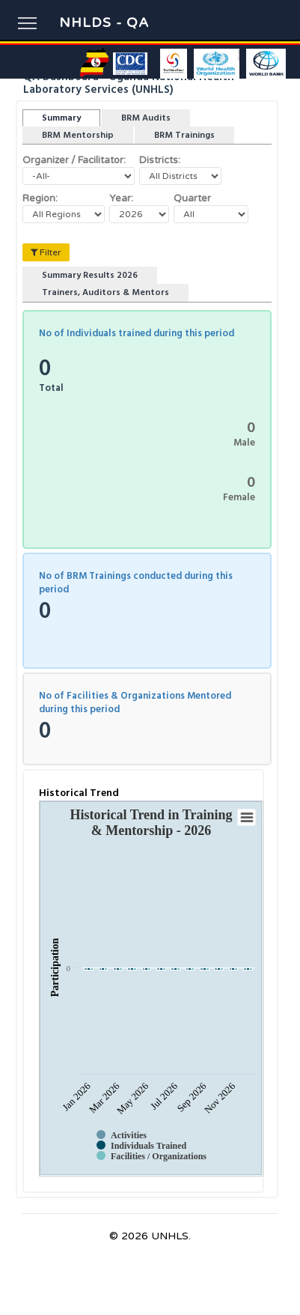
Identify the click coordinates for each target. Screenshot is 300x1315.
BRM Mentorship (78, 135)
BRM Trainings (184, 135)
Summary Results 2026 (90, 275)
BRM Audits (146, 118)
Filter (46, 252)
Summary (61, 118)
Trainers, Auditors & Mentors (105, 292)
